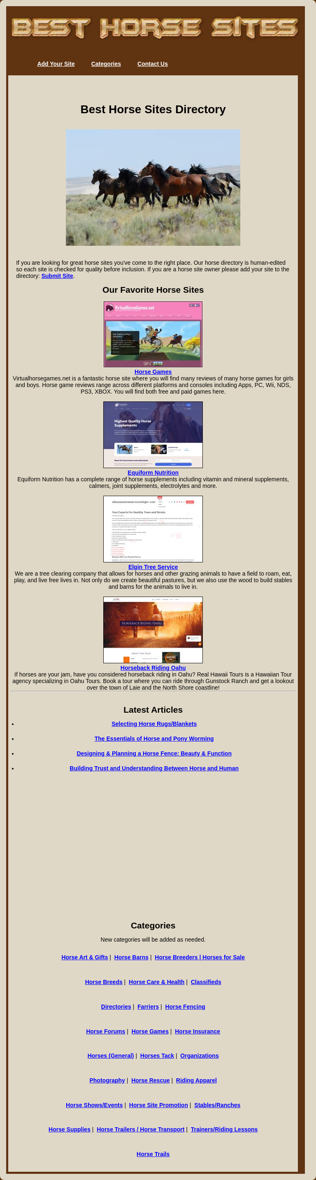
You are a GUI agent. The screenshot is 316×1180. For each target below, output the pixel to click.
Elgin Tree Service (153, 567)
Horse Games (153, 371)
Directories (116, 1006)
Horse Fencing (185, 1006)
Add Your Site (55, 64)
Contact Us (152, 64)
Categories (106, 64)
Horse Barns (131, 957)
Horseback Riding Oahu (153, 668)
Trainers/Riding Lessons (224, 1129)
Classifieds (206, 982)
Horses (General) (111, 1055)
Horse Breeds (104, 982)
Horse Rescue (150, 1080)
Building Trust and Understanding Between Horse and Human (154, 768)
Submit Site (57, 276)
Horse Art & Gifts (84, 957)
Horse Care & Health (156, 982)
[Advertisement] (153, 856)
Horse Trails (153, 1154)
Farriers (148, 1006)
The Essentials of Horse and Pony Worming (154, 738)
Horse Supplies (70, 1129)
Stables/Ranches (217, 1105)
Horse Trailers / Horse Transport (140, 1129)
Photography (107, 1080)
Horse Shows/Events (94, 1105)
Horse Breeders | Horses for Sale (200, 957)
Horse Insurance (197, 1031)
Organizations (199, 1055)
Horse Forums (105, 1031)
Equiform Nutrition (153, 472)
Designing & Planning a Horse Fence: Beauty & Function (154, 753)
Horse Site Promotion (158, 1105)
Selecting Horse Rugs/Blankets (154, 724)
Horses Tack (157, 1055)
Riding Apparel (196, 1080)
